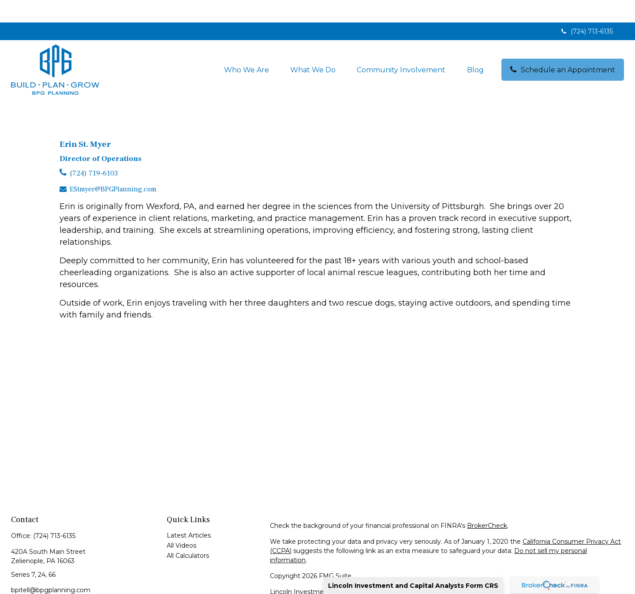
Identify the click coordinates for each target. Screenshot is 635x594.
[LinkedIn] (17, 582)
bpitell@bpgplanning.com (50, 568)
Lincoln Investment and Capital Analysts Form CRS (413, 586)
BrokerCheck (487, 503)
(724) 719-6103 (94, 150)
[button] (246, 47)
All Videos (181, 523)
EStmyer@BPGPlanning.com (113, 166)
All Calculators (188, 533)
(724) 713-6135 (586, 9)
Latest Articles (189, 513)
